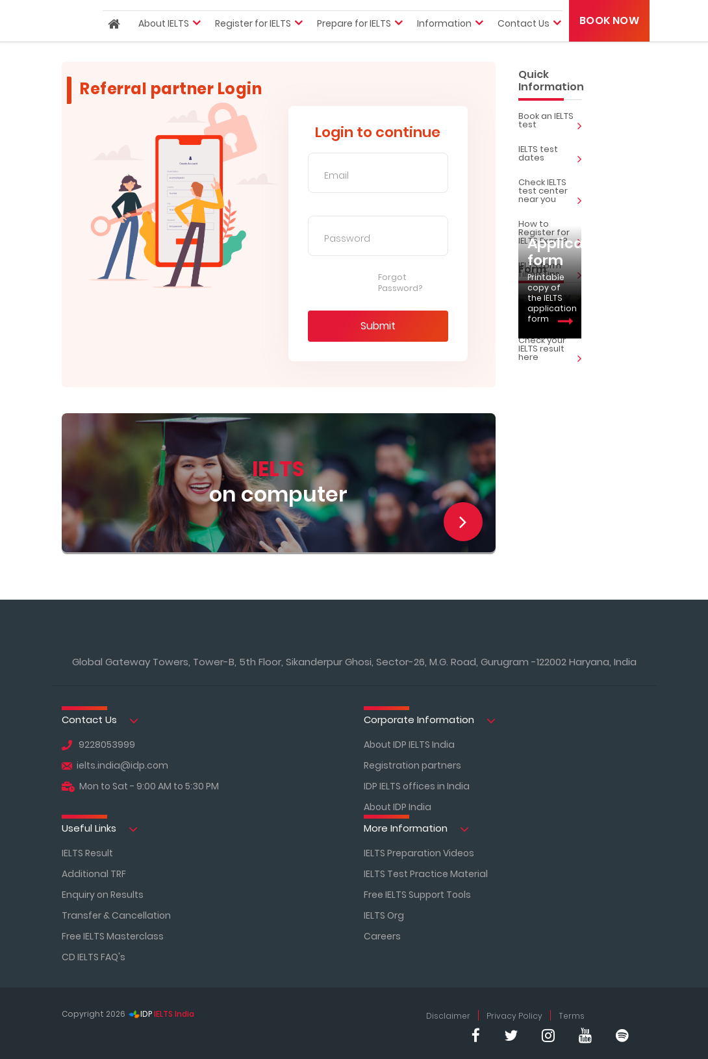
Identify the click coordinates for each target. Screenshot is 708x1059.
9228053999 (98, 744)
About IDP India (397, 806)
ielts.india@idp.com (115, 765)
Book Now (609, 34)
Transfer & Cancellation (116, 915)
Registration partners (412, 765)
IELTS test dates (550, 155)
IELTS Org (384, 915)
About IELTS (163, 38)
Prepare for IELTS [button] (354, 38)
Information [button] (444, 38)
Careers (382, 936)
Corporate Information (430, 720)
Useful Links (100, 828)
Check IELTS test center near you (550, 192)
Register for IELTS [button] (253, 38)
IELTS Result (87, 853)
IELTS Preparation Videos (419, 853)
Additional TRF (94, 873)
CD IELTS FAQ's (93, 957)
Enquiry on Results (103, 894)
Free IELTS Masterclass (113, 936)
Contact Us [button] (524, 38)
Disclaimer (448, 1015)
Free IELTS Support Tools (417, 894)
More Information (416, 828)
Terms (572, 1015)
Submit (378, 325)
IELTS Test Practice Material (426, 873)
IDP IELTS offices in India (417, 786)
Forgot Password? (400, 283)
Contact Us (100, 720)
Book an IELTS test (550, 122)
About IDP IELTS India (409, 744)
